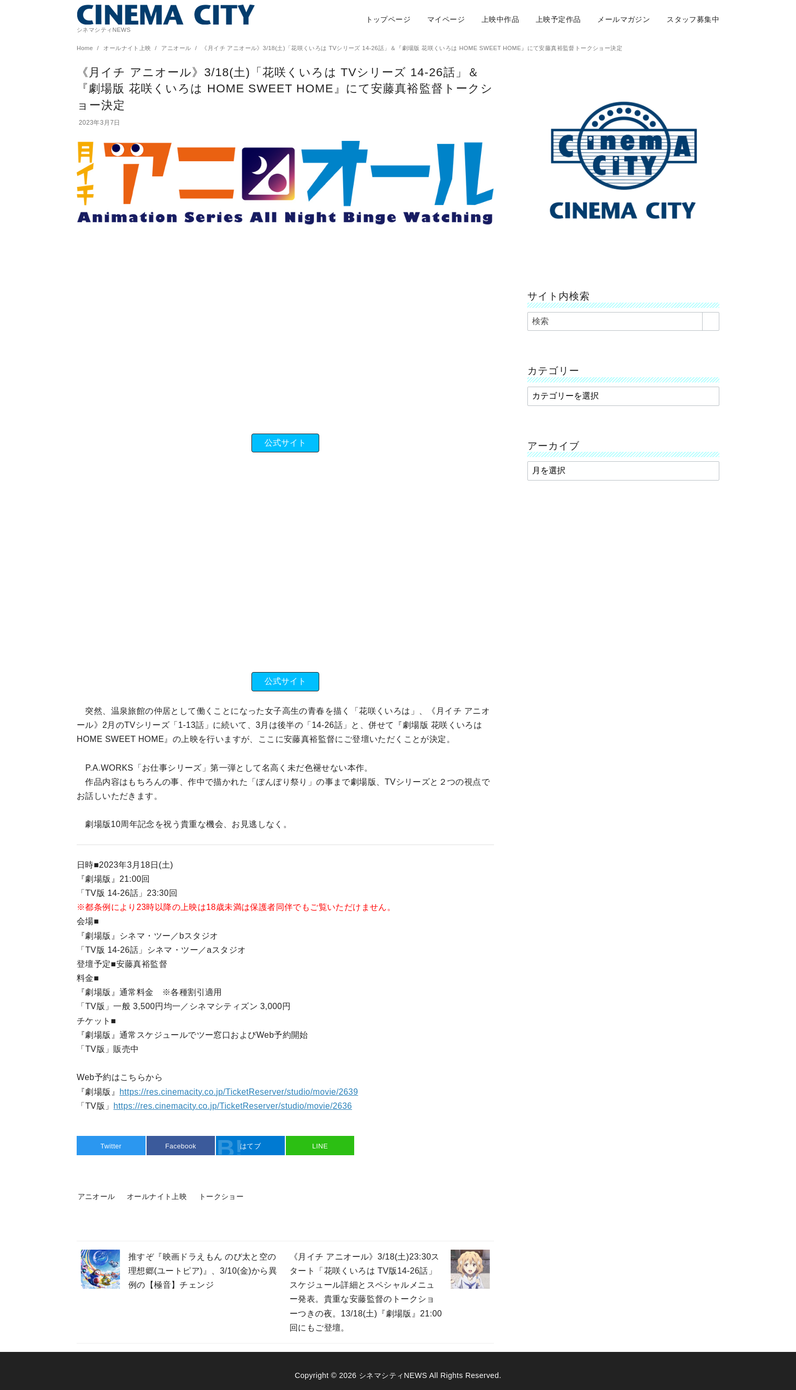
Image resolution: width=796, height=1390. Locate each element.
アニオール (177, 48)
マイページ (446, 19)
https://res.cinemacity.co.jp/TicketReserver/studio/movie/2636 (232, 1105)
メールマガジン (623, 19)
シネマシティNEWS (393, 1375)
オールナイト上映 (128, 48)
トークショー (221, 1196)
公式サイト (285, 442)
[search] (710, 321)
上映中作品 (500, 19)
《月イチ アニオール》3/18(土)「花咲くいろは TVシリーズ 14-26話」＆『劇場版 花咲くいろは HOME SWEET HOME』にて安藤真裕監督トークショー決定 (411, 48)
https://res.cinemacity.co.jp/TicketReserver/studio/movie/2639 (238, 1091)
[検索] (623, 321)
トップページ (388, 19)
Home (86, 48)
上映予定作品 (558, 19)
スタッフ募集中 (693, 19)
